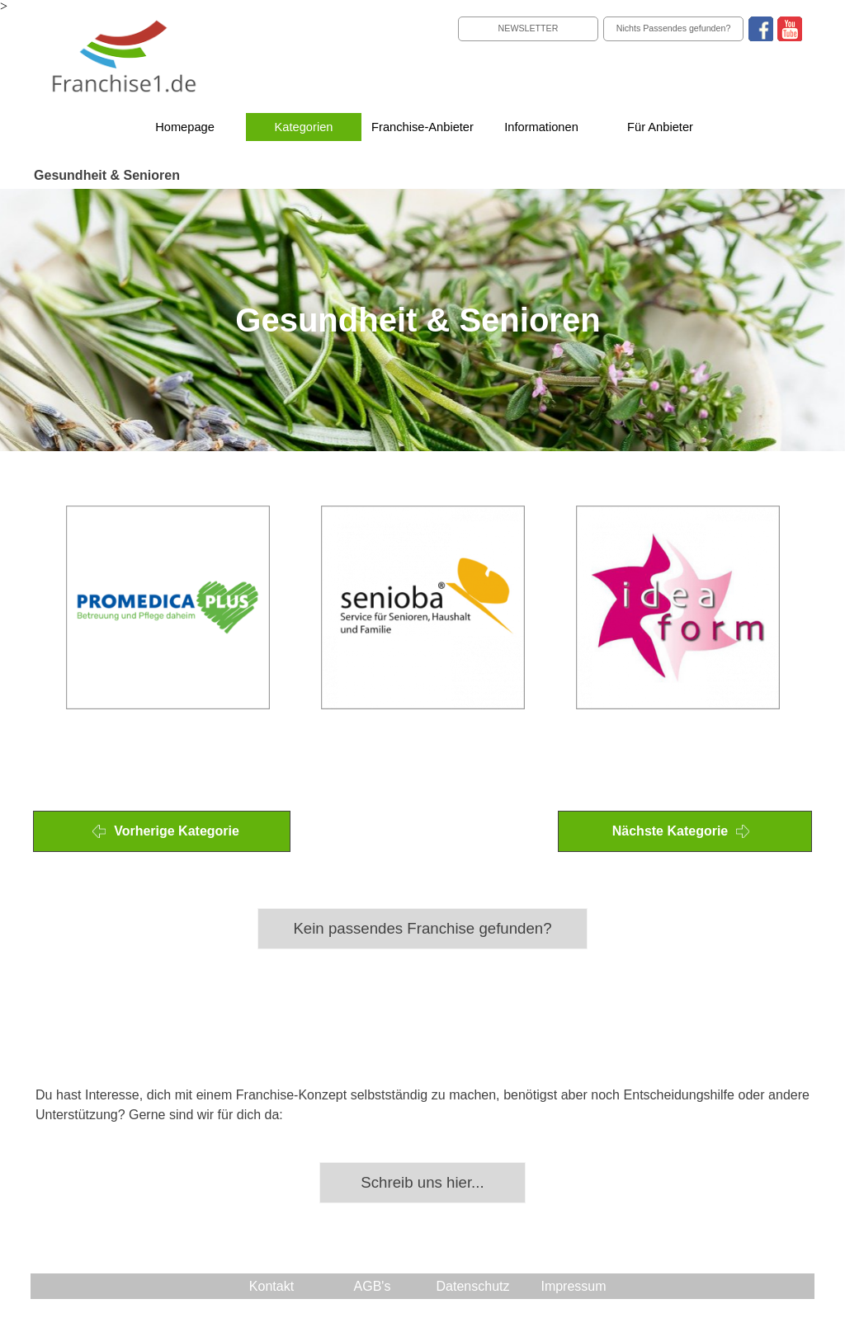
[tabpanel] (422, 466)
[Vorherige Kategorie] (161, 831)
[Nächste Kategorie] (685, 831)
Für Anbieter (660, 127)
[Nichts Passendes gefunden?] (673, 28)
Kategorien (304, 127)
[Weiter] (804, 607)
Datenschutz (473, 1286)
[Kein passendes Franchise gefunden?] (422, 928)
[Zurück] (40, 607)
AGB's (372, 1286)
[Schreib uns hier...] (422, 1182)
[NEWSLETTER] (528, 28)
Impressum (573, 1286)
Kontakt (271, 1286)
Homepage (185, 127)
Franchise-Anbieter (422, 127)
